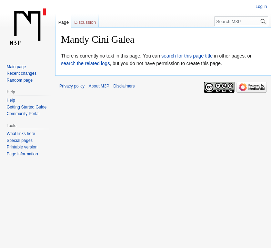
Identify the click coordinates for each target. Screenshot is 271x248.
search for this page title (187, 56)
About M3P (99, 86)
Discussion (85, 22)
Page (63, 22)
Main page (16, 66)
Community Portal (23, 113)
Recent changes (22, 73)
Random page (19, 80)
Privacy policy (71, 86)
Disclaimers (124, 86)
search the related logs (85, 63)
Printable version (22, 147)
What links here (21, 133)
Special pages (19, 140)
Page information (22, 154)
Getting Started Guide (27, 107)
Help (11, 100)
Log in (261, 6)
